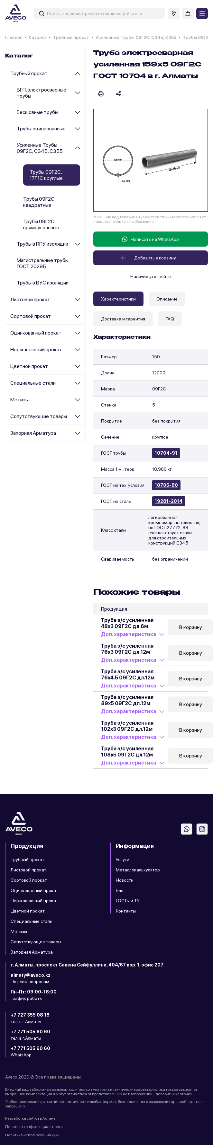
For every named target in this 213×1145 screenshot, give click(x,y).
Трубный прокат (71, 37)
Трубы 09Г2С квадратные (38, 202)
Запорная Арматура (33, 433)
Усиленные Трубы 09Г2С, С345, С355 (136, 37)
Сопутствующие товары (38, 416)
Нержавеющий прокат (36, 349)
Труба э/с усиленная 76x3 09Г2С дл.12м (127, 649)
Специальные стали (33, 383)
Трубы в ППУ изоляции (42, 244)
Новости (125, 880)
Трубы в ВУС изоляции (43, 283)
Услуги (122, 859)
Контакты (126, 910)
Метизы (19, 400)
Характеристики (118, 299)
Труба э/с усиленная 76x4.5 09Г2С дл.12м (127, 675)
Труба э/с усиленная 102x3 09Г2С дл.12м (127, 726)
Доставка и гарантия (123, 318)
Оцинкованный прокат (35, 333)
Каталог (38, 37)
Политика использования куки (32, 1135)
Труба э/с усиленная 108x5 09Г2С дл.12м (127, 752)
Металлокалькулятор (138, 869)
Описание (167, 299)
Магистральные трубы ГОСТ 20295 (43, 263)
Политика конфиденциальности (34, 1126)
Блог (120, 890)
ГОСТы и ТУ (128, 900)
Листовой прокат (30, 299)
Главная (13, 37)
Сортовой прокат (30, 316)
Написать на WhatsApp (150, 239)
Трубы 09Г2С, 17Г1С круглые (46, 175)
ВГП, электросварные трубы (41, 93)
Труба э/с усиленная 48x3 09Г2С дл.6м (127, 623)
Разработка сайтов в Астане (30, 1118)
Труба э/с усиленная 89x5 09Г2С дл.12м (127, 700)
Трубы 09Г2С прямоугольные (41, 224)
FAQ (170, 318)
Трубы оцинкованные (41, 129)
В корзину (190, 627)
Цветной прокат (29, 366)
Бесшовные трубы (37, 112)
